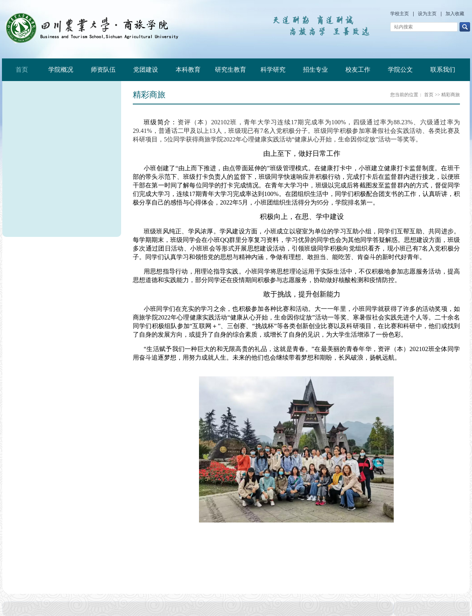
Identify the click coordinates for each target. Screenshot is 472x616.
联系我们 (442, 69)
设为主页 (427, 13)
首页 (22, 69)
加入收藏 (455, 13)
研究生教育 (230, 69)
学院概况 (60, 69)
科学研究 (273, 69)
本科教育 (188, 69)
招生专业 (315, 69)
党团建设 (145, 69)
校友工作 (357, 69)
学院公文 (400, 69)
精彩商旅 (450, 94)
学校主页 (399, 13)
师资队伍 (103, 69)
